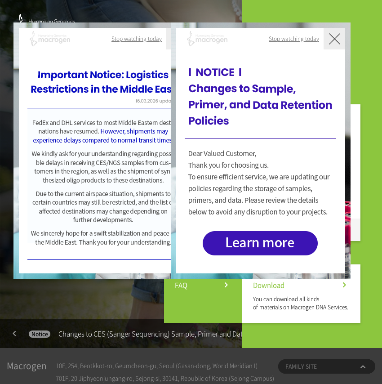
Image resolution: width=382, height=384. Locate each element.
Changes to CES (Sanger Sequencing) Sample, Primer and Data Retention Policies (165, 334)
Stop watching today (136, 39)
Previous (14, 333)
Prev (14, 333)
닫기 (334, 38)
